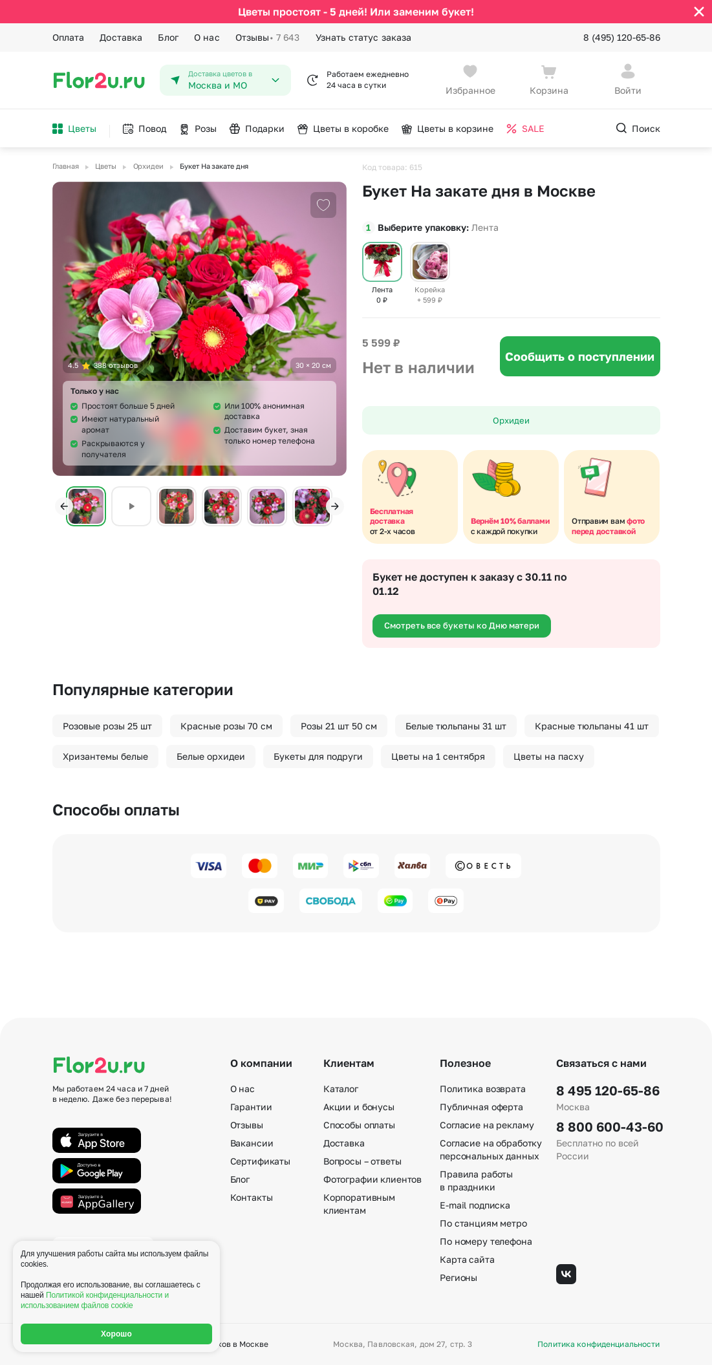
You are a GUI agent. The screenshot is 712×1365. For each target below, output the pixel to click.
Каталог (340, 1088)
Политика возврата (483, 1088)
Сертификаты (260, 1160)
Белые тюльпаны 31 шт (455, 725)
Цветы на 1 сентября (438, 756)
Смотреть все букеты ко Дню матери (461, 625)
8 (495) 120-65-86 (621, 37)
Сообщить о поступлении (579, 356)
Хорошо (116, 1333)
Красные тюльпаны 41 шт (592, 725)
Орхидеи (511, 420)
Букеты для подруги (318, 756)
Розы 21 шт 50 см (339, 725)
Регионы (458, 1277)
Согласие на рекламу (487, 1124)
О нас (207, 37)
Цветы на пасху (548, 756)
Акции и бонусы (358, 1106)
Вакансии (252, 1142)
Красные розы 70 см (226, 725)
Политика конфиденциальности (598, 1344)
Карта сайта (467, 1259)
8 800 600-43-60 (608, 1126)
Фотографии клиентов (372, 1179)
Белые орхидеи (211, 756)
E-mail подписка (475, 1204)
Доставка (121, 37)
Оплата (68, 37)
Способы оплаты (359, 1124)
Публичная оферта (481, 1106)
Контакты (251, 1197)
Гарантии (251, 1106)
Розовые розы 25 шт (107, 725)
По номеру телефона (486, 1241)
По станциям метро (483, 1223)
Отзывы (267, 37)
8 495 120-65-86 (608, 1090)
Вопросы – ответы (362, 1160)
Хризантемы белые (105, 756)
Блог (168, 37)
